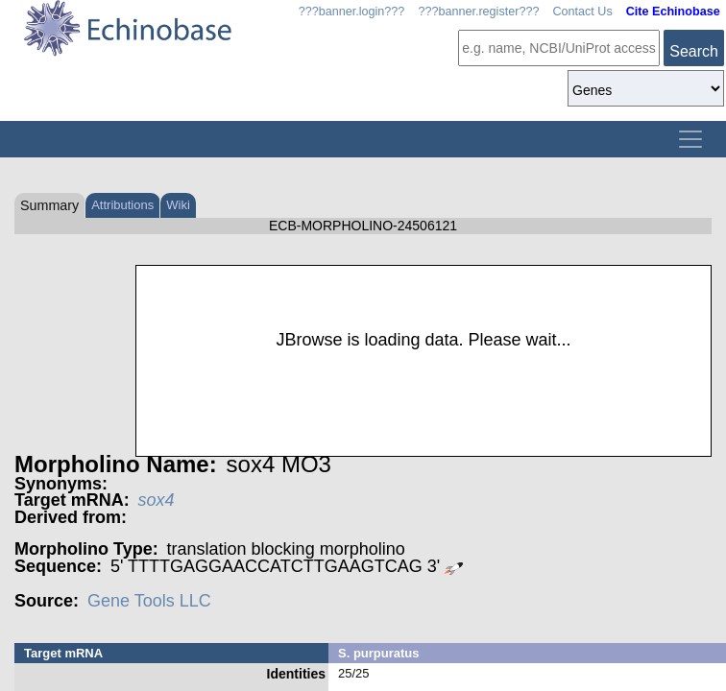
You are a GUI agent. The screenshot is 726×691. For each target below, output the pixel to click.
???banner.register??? (478, 11)
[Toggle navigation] (690, 139)
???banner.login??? (352, 11)
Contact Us (582, 11)
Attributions (122, 205)
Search (693, 51)
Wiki (178, 205)
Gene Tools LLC (149, 600)
